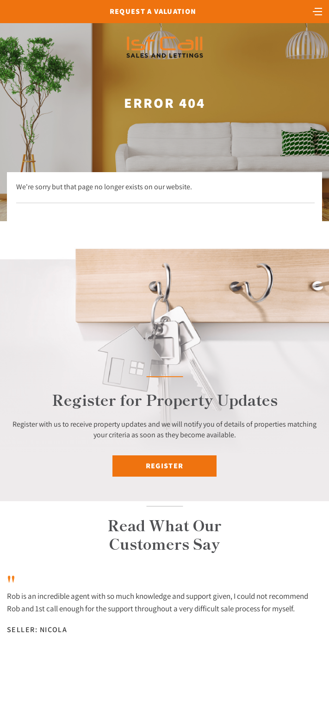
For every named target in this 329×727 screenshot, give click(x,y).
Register (164, 466)
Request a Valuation (153, 11)
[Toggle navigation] (317, 10)
